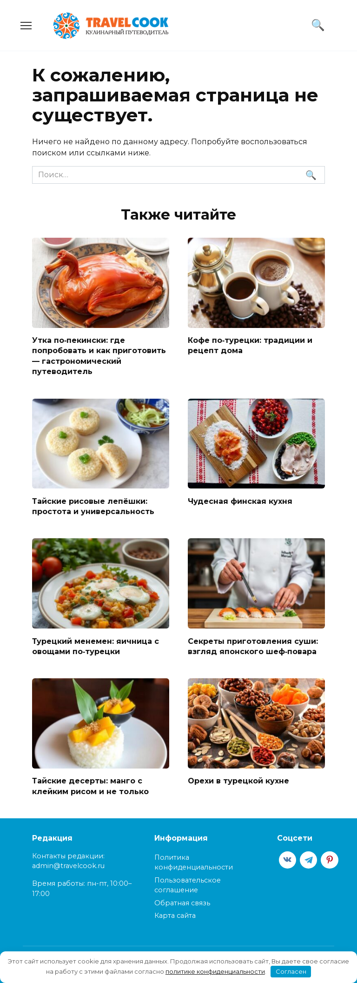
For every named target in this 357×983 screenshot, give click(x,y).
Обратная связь (182, 903)
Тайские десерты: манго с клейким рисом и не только (90, 786)
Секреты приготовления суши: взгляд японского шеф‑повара (253, 645)
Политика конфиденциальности (193, 862)
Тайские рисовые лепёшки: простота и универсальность (93, 505)
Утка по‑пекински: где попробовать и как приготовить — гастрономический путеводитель (99, 356)
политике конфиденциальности (215, 971)
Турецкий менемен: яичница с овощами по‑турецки (95, 645)
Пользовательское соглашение (187, 885)
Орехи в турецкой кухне (238, 780)
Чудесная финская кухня (240, 500)
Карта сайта (175, 915)
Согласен (291, 971)
